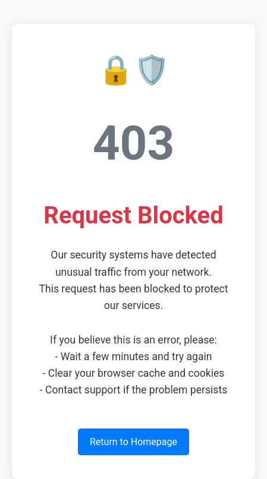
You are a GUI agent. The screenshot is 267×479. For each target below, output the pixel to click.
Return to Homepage (133, 442)
